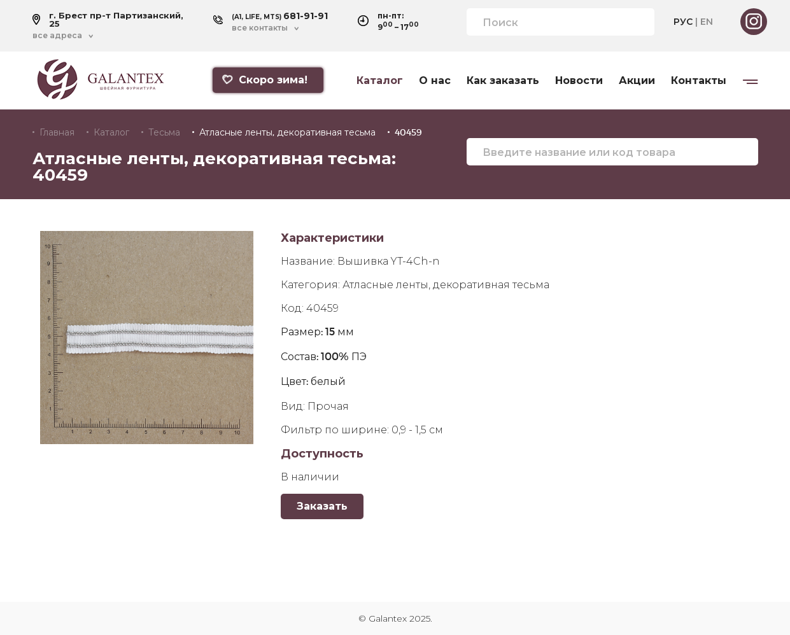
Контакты (698, 81)
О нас (435, 81)
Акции (637, 81)
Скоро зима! (264, 80)
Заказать (322, 506)
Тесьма (164, 132)
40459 (408, 132)
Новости (579, 81)
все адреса (57, 35)
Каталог (379, 81)
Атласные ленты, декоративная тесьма (287, 132)
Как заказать (503, 81)
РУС (683, 21)
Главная (56, 132)
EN (706, 21)
